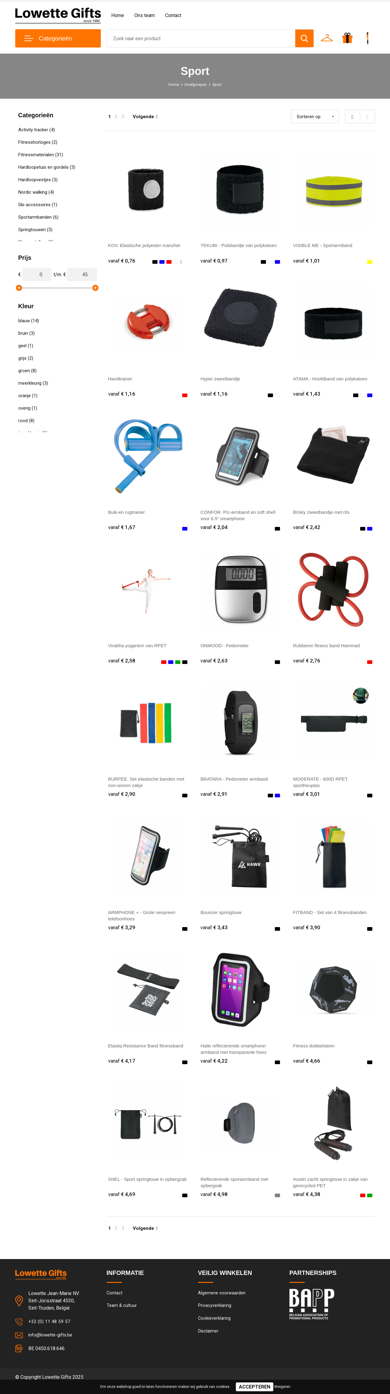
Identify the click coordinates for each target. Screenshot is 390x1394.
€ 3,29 (122, 932)
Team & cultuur (122, 1313)
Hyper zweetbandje (221, 379)
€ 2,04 (214, 529)
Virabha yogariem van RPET (139, 648)
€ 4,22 (214, 1067)
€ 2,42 (307, 529)
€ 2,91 (214, 798)
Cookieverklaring (214, 1326)
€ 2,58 (122, 664)
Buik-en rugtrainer (127, 514)
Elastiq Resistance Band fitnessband (147, 1051)
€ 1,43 (307, 395)
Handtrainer (121, 379)
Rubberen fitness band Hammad (328, 648)
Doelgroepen (195, 84)
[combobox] (201, 38)
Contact (173, 15)
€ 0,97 (214, 261)
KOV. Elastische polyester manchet (146, 245)
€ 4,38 (307, 1201)
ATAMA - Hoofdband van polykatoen (332, 379)
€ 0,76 (122, 261)
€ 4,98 (214, 1201)
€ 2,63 (214, 664)
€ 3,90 (307, 932)
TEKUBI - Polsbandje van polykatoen (240, 245)
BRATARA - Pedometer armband (235, 782)
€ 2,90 (122, 798)
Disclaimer (208, 1340)
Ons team (144, 15)
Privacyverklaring (214, 1313)
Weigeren (282, 1387)
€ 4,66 (307, 1067)
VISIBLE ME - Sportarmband (324, 245)
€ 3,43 (214, 932)
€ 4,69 (122, 1201)
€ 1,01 (307, 261)
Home (117, 15)
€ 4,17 (122, 1067)
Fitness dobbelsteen (315, 1051)
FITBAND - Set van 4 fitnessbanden (331, 916)
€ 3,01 (307, 798)
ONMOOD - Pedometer (225, 648)
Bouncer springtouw (221, 916)
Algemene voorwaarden (222, 1300)
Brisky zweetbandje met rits (323, 514)
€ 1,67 (122, 529)
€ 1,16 (122, 395)
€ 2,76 (307, 664)
